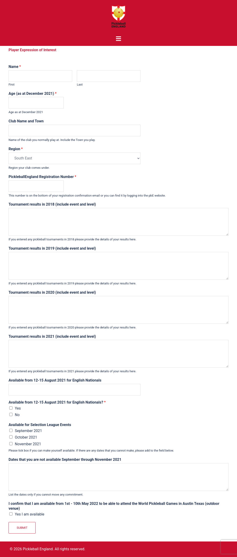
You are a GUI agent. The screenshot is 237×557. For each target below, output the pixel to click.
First (12, 84)
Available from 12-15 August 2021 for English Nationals (55, 380)
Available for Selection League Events (40, 425)
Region (16, 149)
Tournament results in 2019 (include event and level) (52, 248)
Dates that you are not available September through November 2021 (65, 459)
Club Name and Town (26, 121)
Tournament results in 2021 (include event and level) (52, 336)
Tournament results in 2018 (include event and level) (52, 204)
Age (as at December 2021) (32, 93)
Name (15, 66)
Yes (18, 408)
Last (80, 84)
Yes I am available (29, 514)
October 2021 (26, 437)
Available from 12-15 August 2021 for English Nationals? (57, 402)
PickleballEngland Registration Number (42, 177)
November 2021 (28, 444)
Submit (22, 527)
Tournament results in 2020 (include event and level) (52, 292)
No (17, 415)
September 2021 (28, 431)
